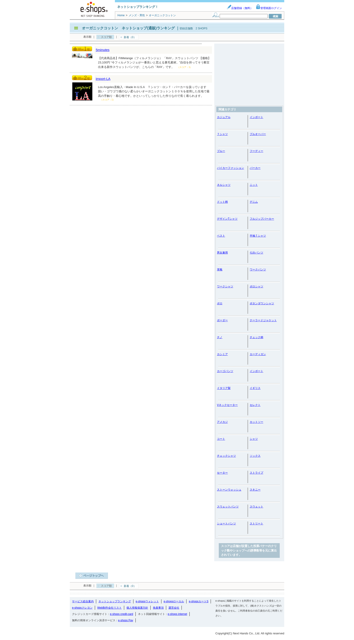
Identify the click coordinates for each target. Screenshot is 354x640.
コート (221, 438)
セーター (222, 472)
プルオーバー (258, 134)
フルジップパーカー (262, 218)
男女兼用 (222, 252)
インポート (256, 117)
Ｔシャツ (222, 134)
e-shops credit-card (121, 614)
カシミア (222, 354)
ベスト (221, 235)
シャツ (254, 438)
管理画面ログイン (269, 8)
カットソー (256, 422)
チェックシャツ (226, 455)
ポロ (219, 303)
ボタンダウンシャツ (262, 303)
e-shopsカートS (198, 601)
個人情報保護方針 (137, 607)
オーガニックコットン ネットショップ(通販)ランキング (128, 28)
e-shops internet (177, 614)
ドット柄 (222, 201)
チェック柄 (256, 337)
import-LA (103, 79)
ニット (254, 184)
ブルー (221, 151)
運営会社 (173, 607)
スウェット (256, 506)
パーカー (255, 168)
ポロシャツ (256, 286)
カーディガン (258, 354)
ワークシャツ (225, 286)
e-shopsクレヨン (82, 607)
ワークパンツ (258, 269)
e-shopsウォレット (147, 601)
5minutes (102, 50)
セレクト (255, 405)
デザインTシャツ (227, 218)
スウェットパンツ (228, 506)
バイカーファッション (230, 168)
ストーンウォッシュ (229, 489)
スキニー (255, 489)
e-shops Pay (125, 620)
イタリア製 (224, 388)
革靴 (219, 269)
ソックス (255, 455)
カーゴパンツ (225, 371)
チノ (219, 337)
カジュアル (224, 117)
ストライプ (256, 472)
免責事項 (158, 607)
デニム (254, 201)
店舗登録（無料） (240, 8)
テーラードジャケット (263, 320)
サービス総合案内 (83, 601)
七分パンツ (256, 252)
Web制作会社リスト (109, 607)
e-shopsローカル (174, 601)
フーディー (256, 151)
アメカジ (222, 422)
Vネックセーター (227, 405)
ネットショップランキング (114, 601)
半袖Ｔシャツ (258, 235)
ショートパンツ (226, 523)
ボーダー (222, 320)
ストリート (256, 523)
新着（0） (130, 37)
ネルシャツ (224, 184)
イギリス (255, 388)
